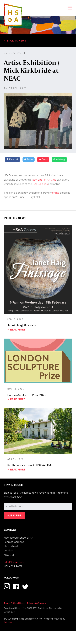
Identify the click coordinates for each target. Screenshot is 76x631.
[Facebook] (12, 159)
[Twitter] (29, 159)
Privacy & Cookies (36, 603)
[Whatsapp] (59, 159)
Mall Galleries (40, 184)
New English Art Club (44, 179)
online (55, 192)
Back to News (16, 40)
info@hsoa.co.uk (14, 562)
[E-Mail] (43, 159)
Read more (17, 329)
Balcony (8, 622)
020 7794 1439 (13, 566)
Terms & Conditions (14, 603)
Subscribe (10, 500)
